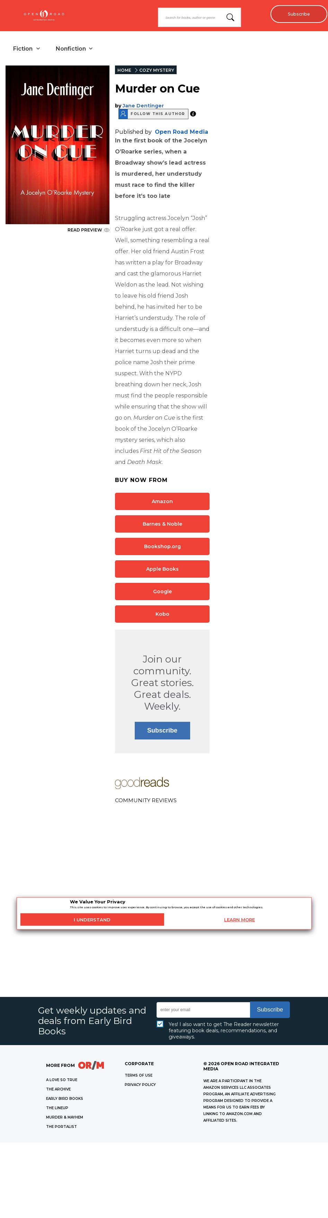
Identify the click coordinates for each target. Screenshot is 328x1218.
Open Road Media (181, 132)
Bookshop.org (162, 547)
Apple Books (162, 570)
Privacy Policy (140, 1085)
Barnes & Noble (162, 525)
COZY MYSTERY (156, 70)
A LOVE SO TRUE (61, 1080)
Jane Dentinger (143, 106)
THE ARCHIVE (58, 1090)
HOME (124, 70)
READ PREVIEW (88, 230)
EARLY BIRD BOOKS (64, 1099)
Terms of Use (138, 1076)
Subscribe (297, 14)
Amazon (162, 502)
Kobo (162, 615)
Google (162, 592)
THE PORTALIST (61, 1127)
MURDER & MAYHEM (64, 1118)
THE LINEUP (57, 1108)
